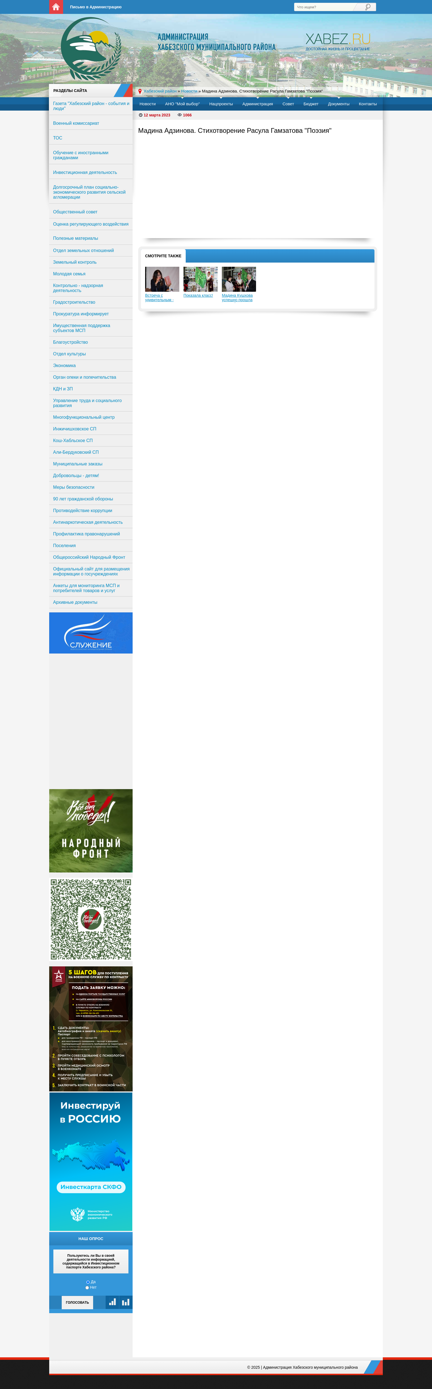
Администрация (257, 103)
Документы (338, 103)
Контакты (368, 103)
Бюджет (311, 103)
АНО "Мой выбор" (182, 103)
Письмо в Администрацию (95, 7)
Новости (148, 103)
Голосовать (77, 1303)
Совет (288, 103)
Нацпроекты (221, 103)
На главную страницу (56, 7)
